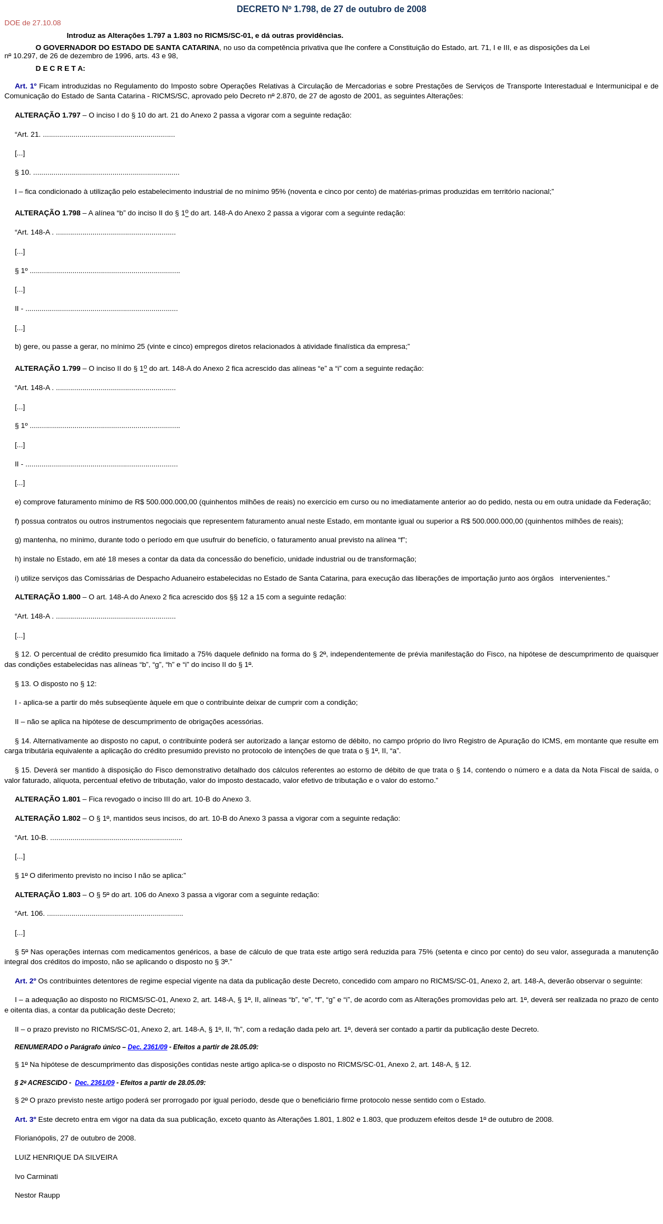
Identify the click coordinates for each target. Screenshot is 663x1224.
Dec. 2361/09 (148, 1047)
